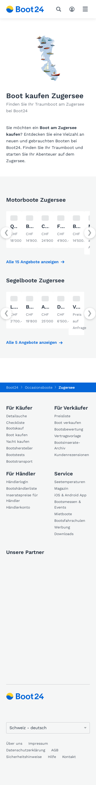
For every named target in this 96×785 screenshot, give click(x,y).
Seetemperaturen (69, 482)
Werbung (62, 527)
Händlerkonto (18, 507)
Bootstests (15, 455)
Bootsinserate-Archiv (67, 445)
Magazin (61, 488)
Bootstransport (19, 461)
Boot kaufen (17, 435)
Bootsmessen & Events (67, 504)
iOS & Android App (70, 495)
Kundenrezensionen (71, 455)
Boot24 (12, 387)
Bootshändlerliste (21, 488)
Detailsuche (16, 416)
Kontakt (69, 757)
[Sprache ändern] (48, 727)
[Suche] (59, 9)
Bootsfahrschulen (69, 520)
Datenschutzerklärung (25, 750)
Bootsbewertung (68, 429)
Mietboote (63, 514)
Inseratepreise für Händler (22, 498)
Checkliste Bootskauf (15, 425)
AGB (54, 750)
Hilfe (52, 757)
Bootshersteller (19, 448)
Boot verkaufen (67, 423)
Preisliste (62, 416)
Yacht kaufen (17, 441)
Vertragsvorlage (67, 436)
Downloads (63, 534)
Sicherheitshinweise (24, 757)
